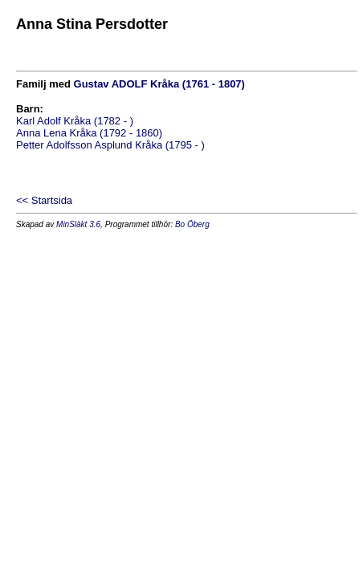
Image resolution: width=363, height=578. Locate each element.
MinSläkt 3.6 (78, 224)
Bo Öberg (192, 224)
